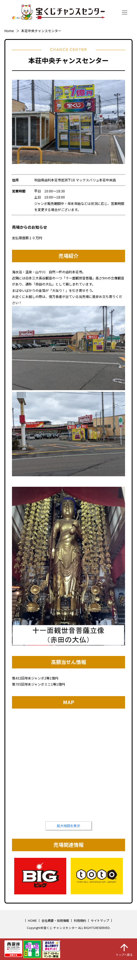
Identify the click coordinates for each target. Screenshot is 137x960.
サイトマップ (100, 920)
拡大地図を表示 (68, 825)
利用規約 (80, 920)
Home (9, 30)
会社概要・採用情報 (55, 920)
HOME (32, 920)
